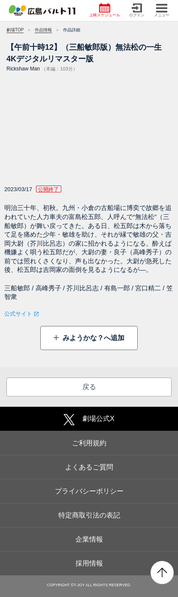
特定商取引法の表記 (89, 515)
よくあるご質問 (89, 467)
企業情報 (89, 539)
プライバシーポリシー (89, 491)
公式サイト (18, 314)
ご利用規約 (89, 443)
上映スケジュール (104, 10)
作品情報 (43, 29)
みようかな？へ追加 (92, 337)
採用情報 (89, 563)
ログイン (137, 10)
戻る (89, 386)
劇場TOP (15, 29)
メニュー (161, 10)
